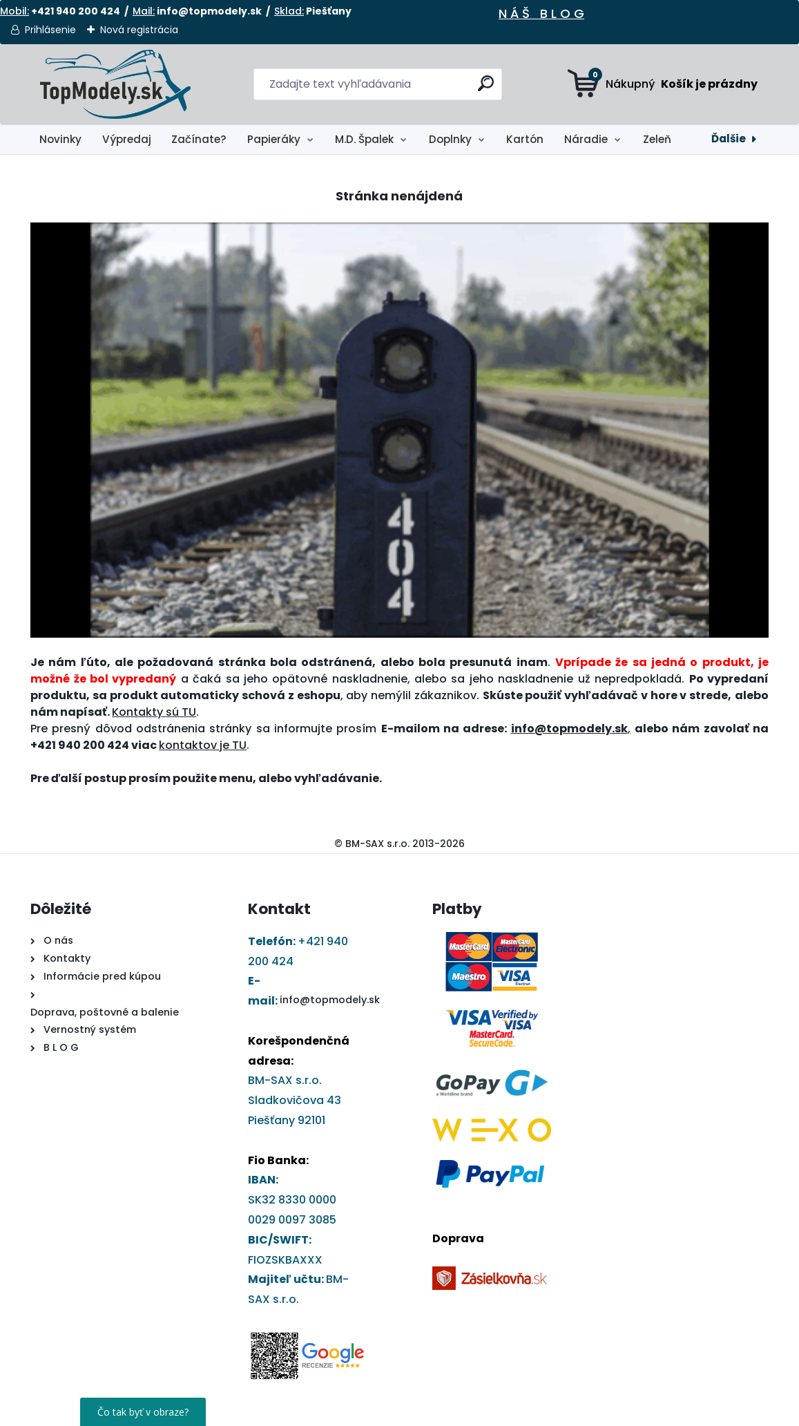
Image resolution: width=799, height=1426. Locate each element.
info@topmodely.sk (330, 1000)
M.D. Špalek (364, 139)
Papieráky (273, 139)
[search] (486, 88)
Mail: (144, 11)
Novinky (60, 139)
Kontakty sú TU (154, 712)
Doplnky (450, 139)
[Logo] (115, 84)
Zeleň (657, 139)
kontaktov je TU (203, 745)
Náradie (586, 139)
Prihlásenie (50, 30)
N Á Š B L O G (541, 13)
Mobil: (14, 11)
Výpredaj (126, 139)
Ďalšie (728, 138)
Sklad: (289, 11)
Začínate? (199, 139)
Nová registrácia (139, 30)
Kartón (524, 139)
